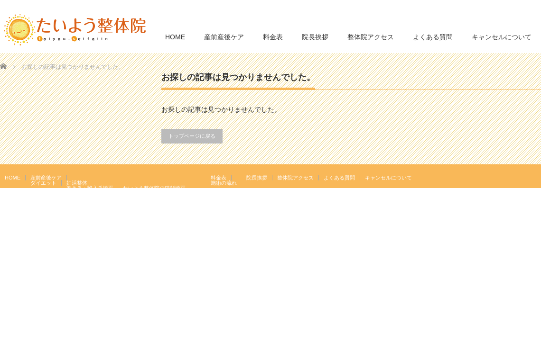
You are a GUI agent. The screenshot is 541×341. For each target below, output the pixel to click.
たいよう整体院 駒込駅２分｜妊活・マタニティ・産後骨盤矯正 (458, 214)
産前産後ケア (224, 37)
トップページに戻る (191, 136)
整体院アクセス (370, 37)
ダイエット (43, 183)
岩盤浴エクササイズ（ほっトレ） (162, 193)
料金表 (273, 37)
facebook (535, 177)
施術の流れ (224, 183)
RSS (521, 177)
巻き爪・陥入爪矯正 (89, 188)
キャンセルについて (502, 37)
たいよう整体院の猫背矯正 (154, 188)
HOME (175, 37)
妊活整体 (76, 183)
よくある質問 (433, 37)
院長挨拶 (315, 37)
